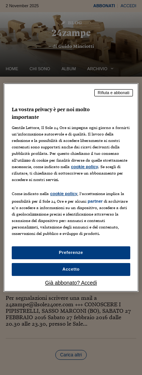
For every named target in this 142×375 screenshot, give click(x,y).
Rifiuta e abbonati (114, 92)
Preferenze (71, 252)
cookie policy (84, 166)
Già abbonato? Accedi (71, 283)
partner (95, 201)
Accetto (71, 269)
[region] (70, 187)
